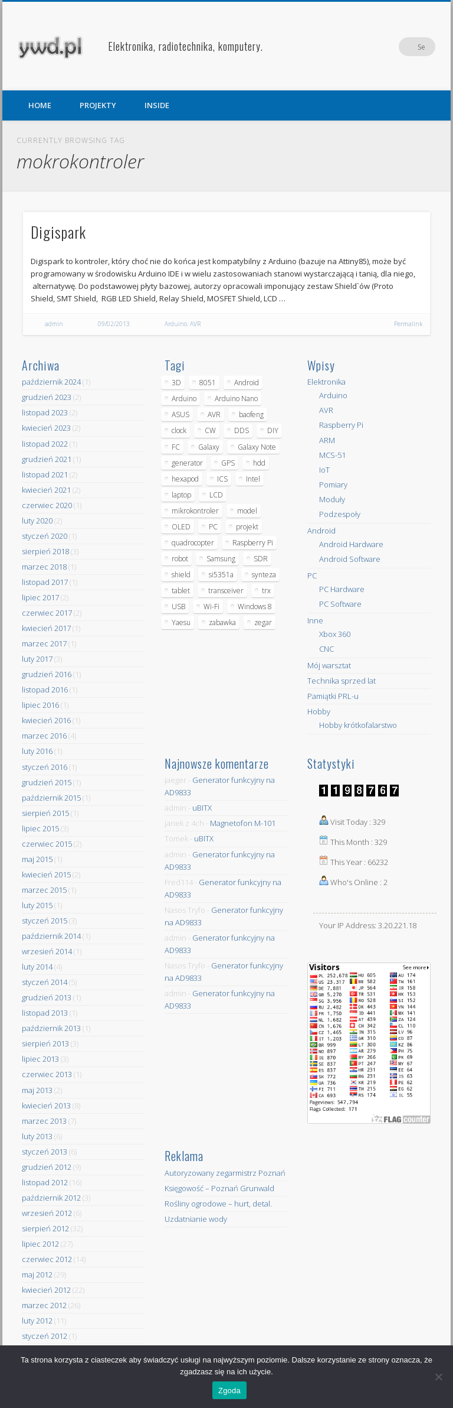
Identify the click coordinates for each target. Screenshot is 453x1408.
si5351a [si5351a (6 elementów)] (221, 575)
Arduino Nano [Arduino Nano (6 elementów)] (236, 399)
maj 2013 (37, 1090)
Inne (315, 620)
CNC (326, 648)
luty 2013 (37, 1136)
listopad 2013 (45, 1012)
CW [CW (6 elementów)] (210, 430)
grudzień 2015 (46, 782)
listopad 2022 (45, 443)
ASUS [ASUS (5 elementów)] (180, 414)
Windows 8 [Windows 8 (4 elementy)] (255, 606)
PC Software (340, 604)
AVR (195, 324)
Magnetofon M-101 (242, 823)
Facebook (377, 46)
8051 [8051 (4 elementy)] (207, 383)
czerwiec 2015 (47, 843)
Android (321, 530)
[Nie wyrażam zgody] (438, 1377)
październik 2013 (51, 1028)
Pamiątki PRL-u (333, 696)
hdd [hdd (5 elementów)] (259, 463)
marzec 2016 (44, 735)
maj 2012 (37, 1274)
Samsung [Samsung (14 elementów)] (220, 559)
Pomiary (333, 484)
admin (54, 324)
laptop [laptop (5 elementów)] (181, 495)
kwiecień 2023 (46, 427)
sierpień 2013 (45, 1043)
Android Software (349, 559)
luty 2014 (37, 966)
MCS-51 (332, 455)
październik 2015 (51, 797)
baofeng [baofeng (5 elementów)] (251, 414)
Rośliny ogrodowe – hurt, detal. (218, 1203)
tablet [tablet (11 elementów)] (181, 591)
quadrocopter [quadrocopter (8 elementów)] (193, 543)
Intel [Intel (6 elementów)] (253, 479)
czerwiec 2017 (47, 612)
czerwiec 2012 (47, 1259)
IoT (324, 469)
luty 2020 (37, 520)
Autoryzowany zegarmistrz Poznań (225, 1173)
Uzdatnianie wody (196, 1219)
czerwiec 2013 (47, 1074)
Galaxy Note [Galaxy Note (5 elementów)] (257, 447)
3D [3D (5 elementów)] (176, 383)
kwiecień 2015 (46, 874)
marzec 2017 (44, 643)
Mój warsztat (329, 665)
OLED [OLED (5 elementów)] (181, 527)
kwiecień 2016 (46, 720)
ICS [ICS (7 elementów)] (222, 479)
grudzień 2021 (46, 459)
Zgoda (229, 1390)
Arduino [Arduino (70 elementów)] (184, 399)
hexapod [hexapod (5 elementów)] (185, 479)
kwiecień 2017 (46, 628)
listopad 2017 (45, 582)
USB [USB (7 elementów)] (178, 606)
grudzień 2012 (46, 1167)
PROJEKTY (98, 105)
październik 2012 (51, 1197)
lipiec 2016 (40, 705)
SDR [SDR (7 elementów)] (261, 559)
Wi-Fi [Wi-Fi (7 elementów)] (211, 606)
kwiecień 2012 (46, 1290)
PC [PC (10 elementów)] (213, 527)
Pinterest (401, 46)
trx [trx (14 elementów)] (266, 591)
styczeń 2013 (44, 1151)
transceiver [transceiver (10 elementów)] (226, 591)
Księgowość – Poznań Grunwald (219, 1188)
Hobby (318, 711)
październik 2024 (51, 381)
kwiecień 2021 (46, 489)
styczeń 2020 (44, 536)
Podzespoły (339, 514)
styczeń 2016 (44, 767)
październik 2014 (51, 936)
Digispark (58, 231)
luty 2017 (37, 658)
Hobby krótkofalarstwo (358, 725)
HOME (39, 105)
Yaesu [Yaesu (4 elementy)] (181, 622)
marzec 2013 (44, 1121)
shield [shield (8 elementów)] (181, 575)
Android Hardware (351, 544)
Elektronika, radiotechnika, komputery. (185, 46)
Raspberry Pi (341, 425)
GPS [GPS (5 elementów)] (228, 463)
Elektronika (326, 381)
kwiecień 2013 (46, 1105)
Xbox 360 (334, 634)
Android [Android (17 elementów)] (246, 383)
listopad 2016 (45, 689)
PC (312, 575)
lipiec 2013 (40, 1058)
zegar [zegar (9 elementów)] (263, 622)
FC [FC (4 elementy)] (176, 447)
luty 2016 (37, 751)
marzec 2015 (44, 890)
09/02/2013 (114, 324)
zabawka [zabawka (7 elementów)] (222, 622)
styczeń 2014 (44, 982)
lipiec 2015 (40, 828)
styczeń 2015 (44, 920)
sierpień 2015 (45, 813)
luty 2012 (37, 1320)
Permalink (408, 324)
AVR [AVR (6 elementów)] (214, 414)
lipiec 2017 (40, 597)
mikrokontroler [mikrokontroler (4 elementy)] (195, 511)
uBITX (202, 807)
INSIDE (157, 105)
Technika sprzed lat (341, 680)
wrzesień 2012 (47, 1213)
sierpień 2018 (45, 551)
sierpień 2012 (45, 1228)
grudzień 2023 (46, 397)
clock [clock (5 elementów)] (179, 430)
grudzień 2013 (46, 997)
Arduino (176, 324)
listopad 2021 (45, 474)
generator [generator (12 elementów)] (187, 463)
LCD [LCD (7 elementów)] (216, 495)
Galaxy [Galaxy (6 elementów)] (208, 447)
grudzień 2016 (46, 674)
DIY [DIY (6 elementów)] (272, 430)
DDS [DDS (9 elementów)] (241, 430)
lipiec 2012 (40, 1243)
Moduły (332, 499)
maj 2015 (37, 859)
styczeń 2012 (44, 1336)
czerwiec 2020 (47, 505)
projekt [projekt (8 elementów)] (247, 527)
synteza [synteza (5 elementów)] (264, 575)
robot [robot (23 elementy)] (180, 559)
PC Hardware (342, 589)
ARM (327, 440)
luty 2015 (37, 905)
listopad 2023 (45, 412)
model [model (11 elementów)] (247, 511)
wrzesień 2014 (47, 951)
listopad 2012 (45, 1182)
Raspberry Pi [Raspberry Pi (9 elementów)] (252, 543)
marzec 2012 (44, 1305)
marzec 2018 (44, 566)
